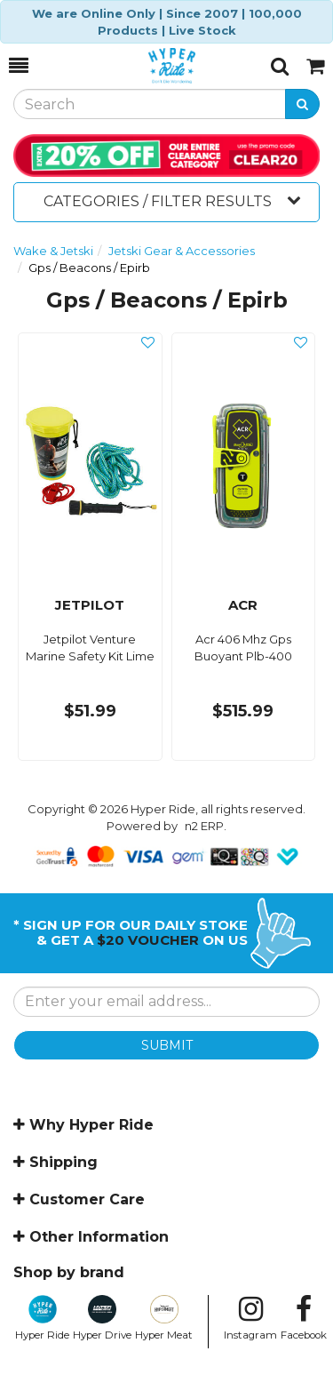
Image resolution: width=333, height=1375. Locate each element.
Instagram (250, 1318)
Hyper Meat (164, 1318)
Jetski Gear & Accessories (181, 251)
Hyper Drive (102, 1318)
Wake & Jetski (53, 251)
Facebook (304, 1318)
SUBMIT (167, 1045)
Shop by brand (68, 1272)
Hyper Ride (42, 1318)
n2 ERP (204, 826)
